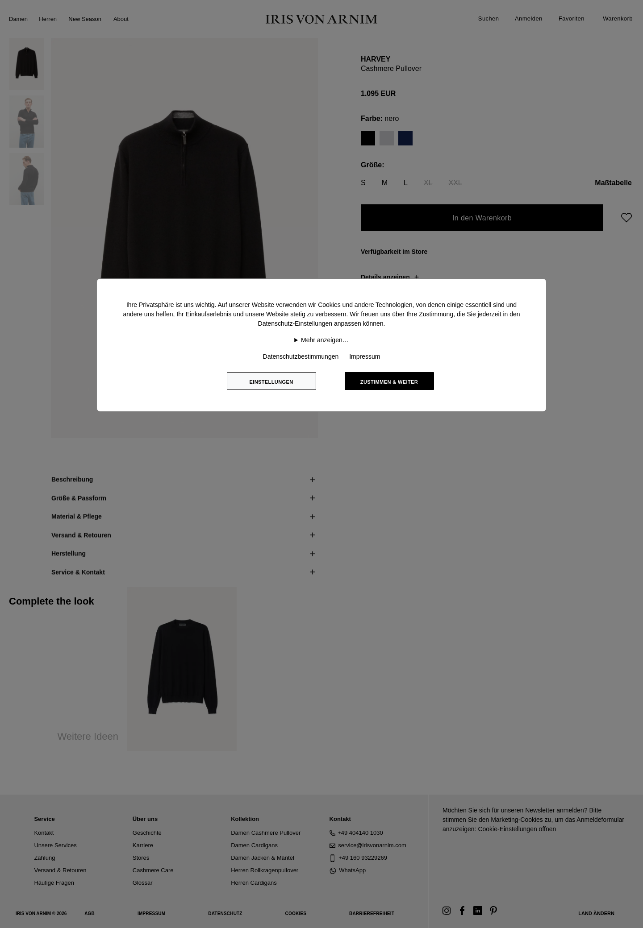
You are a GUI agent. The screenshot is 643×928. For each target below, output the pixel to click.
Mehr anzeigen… (325, 340)
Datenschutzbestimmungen (301, 356)
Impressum (364, 356)
